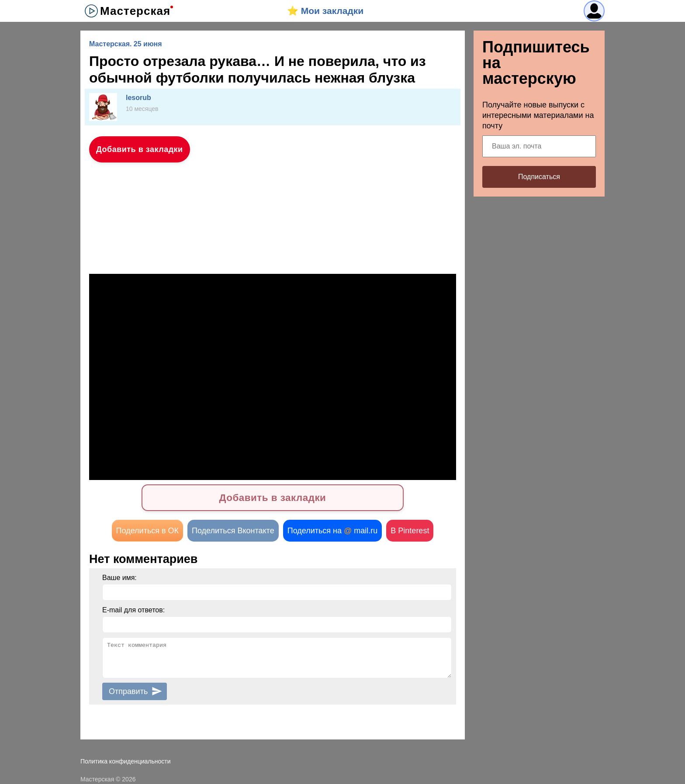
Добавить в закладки (139, 149)
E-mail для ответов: (133, 610)
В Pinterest (410, 530)
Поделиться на (332, 530)
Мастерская (135, 10)
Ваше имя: (119, 577)
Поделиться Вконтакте (233, 530)
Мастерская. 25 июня (125, 44)
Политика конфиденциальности (125, 761)
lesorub (138, 97)
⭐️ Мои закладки (325, 11)
